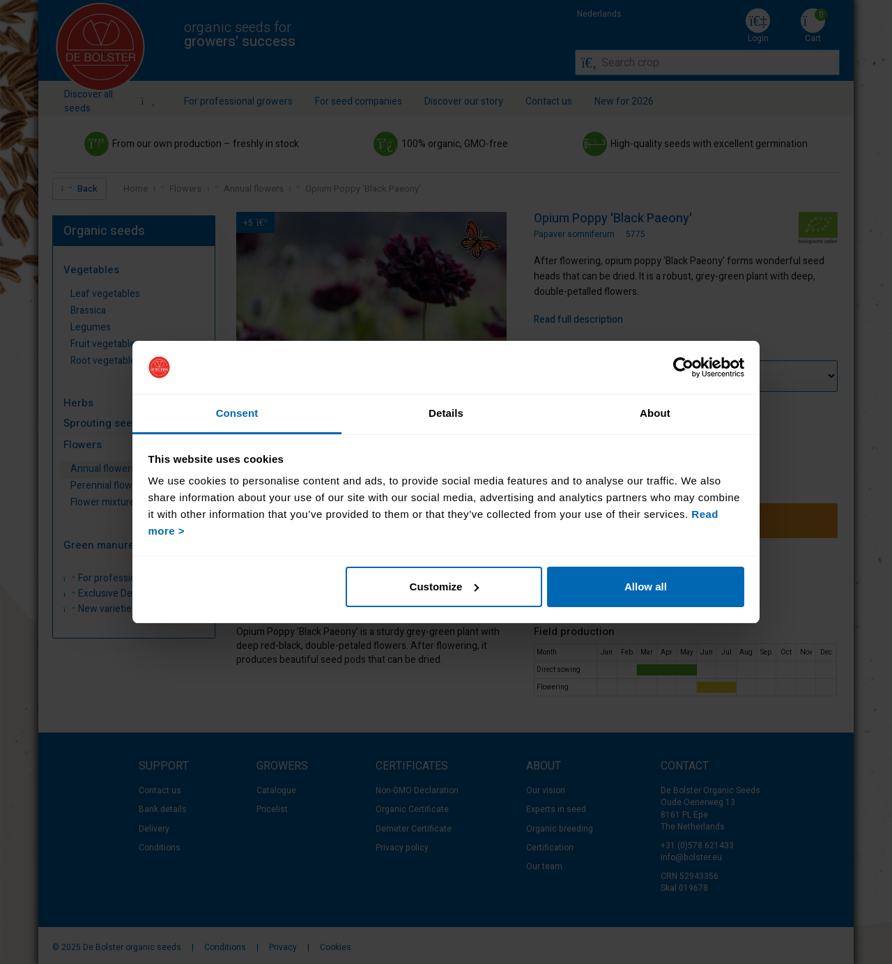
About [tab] (655, 413)
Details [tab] (446, 413)
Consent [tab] (237, 413)
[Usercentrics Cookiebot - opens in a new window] (683, 367)
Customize (444, 586)
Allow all (645, 586)
